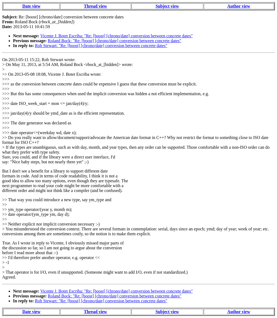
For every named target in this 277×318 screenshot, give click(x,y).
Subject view (167, 6)
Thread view (95, 6)
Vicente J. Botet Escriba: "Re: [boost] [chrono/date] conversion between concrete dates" (116, 36)
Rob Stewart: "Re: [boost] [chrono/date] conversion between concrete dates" (101, 45)
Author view (238, 6)
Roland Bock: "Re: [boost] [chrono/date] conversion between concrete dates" (115, 40)
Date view (31, 6)
